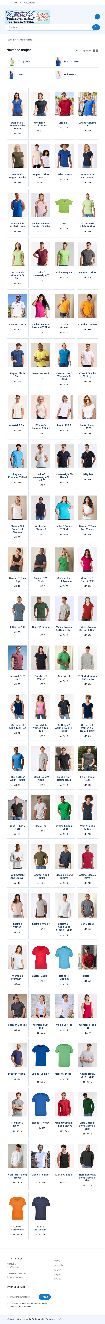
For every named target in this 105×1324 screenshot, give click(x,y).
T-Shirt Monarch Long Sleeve (87, 678)
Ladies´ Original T (87, 124)
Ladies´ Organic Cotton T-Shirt (87, 628)
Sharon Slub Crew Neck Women (17, 529)
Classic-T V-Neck (41, 580)
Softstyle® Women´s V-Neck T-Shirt (87, 728)
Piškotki (57, 1279)
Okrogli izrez (25, 61)
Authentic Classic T (40, 528)
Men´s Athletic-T (64, 1176)
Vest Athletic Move (87, 827)
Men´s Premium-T (40, 1176)
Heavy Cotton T (17, 324)
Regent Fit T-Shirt (17, 375)
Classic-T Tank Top (17, 580)
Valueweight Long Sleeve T (17, 876)
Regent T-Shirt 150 (41, 176)
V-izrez (22, 74)
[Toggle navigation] (96, 16)
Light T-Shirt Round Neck (64, 778)
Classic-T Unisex (87, 324)
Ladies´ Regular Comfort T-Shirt (41, 225)
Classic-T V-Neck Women (64, 580)
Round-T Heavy (40, 1122)
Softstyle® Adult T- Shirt (87, 225)
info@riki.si (30, 3)
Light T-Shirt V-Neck (17, 827)
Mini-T (64, 223)
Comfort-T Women (41, 678)
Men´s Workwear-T (41, 1228)
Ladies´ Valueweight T (41, 274)
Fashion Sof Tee (17, 1024)
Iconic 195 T (64, 425)
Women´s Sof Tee (40, 1026)
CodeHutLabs (38, 1319)
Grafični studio (24, 1319)
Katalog (10, 39)
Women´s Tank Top (87, 1026)
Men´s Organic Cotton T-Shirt (64, 628)
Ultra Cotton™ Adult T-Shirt (17, 778)
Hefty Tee (87, 474)
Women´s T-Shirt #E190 (87, 580)
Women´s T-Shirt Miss (41, 124)
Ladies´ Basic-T (41, 975)
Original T (64, 122)
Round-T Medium (64, 977)
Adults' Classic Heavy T (87, 876)
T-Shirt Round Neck (87, 778)
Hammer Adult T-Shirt (41, 876)
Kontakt (57, 1270)
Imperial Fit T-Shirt (17, 678)
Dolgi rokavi (70, 74)
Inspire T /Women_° (17, 925)
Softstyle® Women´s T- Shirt (17, 275)
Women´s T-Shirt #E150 (87, 176)
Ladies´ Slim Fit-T (41, 1075)
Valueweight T (64, 272)
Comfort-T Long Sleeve (17, 1176)
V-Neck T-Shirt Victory (87, 375)
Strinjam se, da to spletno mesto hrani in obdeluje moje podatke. (29, 1305)
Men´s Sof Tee (64, 1024)
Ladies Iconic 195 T (87, 427)
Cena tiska (58, 1265)
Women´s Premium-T (17, 977)
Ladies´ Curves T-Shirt (64, 528)
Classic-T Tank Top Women (87, 528)
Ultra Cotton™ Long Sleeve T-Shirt (87, 1125)
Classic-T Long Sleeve (64, 876)
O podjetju (58, 1261)
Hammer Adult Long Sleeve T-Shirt (87, 1177)
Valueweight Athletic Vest (17, 225)
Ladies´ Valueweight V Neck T (41, 477)
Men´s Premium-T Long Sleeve (64, 1124)
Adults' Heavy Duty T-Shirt (87, 1075)
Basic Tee (40, 826)
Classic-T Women (64, 326)
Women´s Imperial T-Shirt (41, 427)
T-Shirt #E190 (17, 627)
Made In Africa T (17, 1073)
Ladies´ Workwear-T (17, 1228)
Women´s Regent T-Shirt (17, 176)
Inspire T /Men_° (41, 923)
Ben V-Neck (87, 923)
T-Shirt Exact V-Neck (41, 778)
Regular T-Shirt (87, 272)
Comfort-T (64, 676)
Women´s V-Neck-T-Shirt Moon (17, 125)
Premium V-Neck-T (17, 1124)
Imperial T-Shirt (17, 425)
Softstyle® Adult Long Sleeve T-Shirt (64, 926)
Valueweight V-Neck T (64, 476)
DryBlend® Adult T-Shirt (64, 827)
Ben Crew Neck (40, 373)
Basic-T (87, 975)
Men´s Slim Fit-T (64, 1073)
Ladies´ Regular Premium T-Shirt (40, 326)
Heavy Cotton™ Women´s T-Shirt (64, 376)
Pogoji (57, 1274)
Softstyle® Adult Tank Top (17, 726)
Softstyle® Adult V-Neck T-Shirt (64, 728)
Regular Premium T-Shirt (17, 476)
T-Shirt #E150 (64, 174)
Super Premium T (41, 628)
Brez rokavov (71, 61)
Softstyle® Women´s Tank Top (41, 728)
